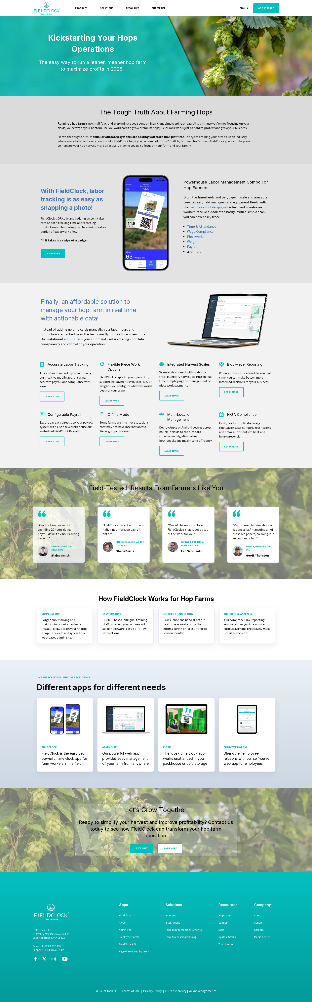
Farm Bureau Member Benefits (184, 930)
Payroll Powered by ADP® (134, 951)
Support (223, 922)
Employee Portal (129, 937)
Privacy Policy (152, 991)
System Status (227, 937)
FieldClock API (127, 944)
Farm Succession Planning (181, 937)
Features (171, 915)
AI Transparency (175, 991)
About (257, 915)
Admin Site (125, 930)
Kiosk (122, 922)
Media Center (262, 937)
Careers (259, 930)
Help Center (225, 915)
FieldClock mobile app (205, 207)
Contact (258, 922)
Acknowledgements (202, 991)
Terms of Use (131, 991)
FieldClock (125, 915)
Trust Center (225, 944)
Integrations (173, 922)
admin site (72, 339)
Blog (221, 930)
